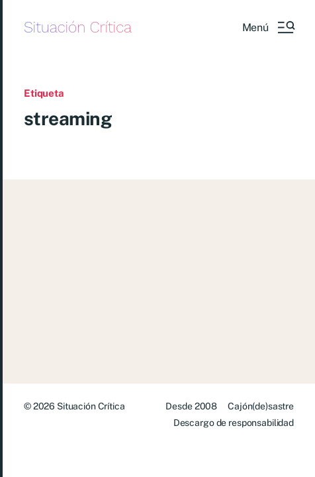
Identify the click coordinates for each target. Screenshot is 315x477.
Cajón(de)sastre (261, 406)
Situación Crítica (78, 27)
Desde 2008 (191, 406)
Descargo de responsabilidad (233, 422)
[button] (268, 27)
